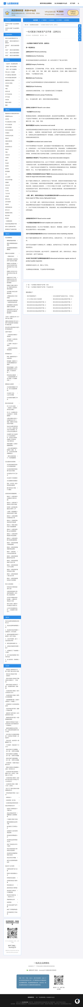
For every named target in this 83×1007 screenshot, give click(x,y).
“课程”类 (7, 234)
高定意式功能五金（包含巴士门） (11, 895)
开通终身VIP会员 (73, 12)
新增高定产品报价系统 (11, 229)
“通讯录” (7, 617)
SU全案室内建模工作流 (12, 398)
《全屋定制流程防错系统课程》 (12, 348)
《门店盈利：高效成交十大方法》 (12, 745)
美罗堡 (7, 204)
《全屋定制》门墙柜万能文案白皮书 (12, 763)
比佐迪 (7, 188)
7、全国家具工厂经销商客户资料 (11, 651)
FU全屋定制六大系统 (10, 121)
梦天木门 (7, 210)
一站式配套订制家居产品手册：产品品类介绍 (41, 287)
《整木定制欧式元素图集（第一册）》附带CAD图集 (12, 754)
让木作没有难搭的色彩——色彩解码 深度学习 (12, 610)
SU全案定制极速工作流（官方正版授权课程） (12, 388)
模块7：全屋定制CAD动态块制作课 (11, 552)
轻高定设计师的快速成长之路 (12, 587)
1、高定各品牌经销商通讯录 (11, 626)
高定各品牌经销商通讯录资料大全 (12, 621)
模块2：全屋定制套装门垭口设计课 (12, 574)
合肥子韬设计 (8, 331)
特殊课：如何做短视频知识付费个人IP (12, 507)
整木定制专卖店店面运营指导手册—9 (62, 299)
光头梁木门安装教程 (12, 478)
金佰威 (7, 196)
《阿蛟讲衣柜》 (11, 256)
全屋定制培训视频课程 (11, 493)
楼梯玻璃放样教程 (11, 240)
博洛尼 (7, 138)
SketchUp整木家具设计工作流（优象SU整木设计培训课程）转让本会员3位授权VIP (12, 429)
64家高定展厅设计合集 (12, 869)
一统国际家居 (8, 221)
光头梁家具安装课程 (10, 461)
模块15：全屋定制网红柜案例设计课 (12, 516)
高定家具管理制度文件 (12, 836)
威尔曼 (7, 168)
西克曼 (7, 218)
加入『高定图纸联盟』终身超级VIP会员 (45, 997)
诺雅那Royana (9, 116)
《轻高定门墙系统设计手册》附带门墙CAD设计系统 (12, 670)
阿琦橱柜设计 (8, 353)
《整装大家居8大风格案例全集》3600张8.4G (11, 768)
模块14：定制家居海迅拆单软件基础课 (12, 521)
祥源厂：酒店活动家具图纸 (12, 55)
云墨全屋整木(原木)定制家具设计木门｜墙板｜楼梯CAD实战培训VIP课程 (12, 421)
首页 (27, 24)
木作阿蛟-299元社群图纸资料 (12, 292)
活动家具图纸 (8, 34)
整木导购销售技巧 (31, 296)
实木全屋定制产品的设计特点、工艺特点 (63, 296)
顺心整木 (7, 215)
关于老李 (72, 3)
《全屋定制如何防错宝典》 (12, 803)
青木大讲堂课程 (9, 584)
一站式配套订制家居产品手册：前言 (39, 284)
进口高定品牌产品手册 (12, 905)
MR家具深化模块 (11, 877)
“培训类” (7, 665)
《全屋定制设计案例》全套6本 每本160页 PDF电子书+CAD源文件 (12, 779)
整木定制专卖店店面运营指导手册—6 (36, 305)
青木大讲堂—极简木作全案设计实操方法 (12, 604)
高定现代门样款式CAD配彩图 (11, 891)
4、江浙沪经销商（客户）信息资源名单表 (11, 639)
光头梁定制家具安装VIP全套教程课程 (12, 465)
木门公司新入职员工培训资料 (34, 299)
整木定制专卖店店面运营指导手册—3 (62, 308)
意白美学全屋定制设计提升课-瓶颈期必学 (12, 328)
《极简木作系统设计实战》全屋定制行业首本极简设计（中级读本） (12, 723)
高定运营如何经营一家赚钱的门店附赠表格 (12, 814)
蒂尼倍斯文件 (10, 885)
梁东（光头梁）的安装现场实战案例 (12, 484)
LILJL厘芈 (7, 177)
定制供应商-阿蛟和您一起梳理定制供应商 (12, 301)
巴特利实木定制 (9, 135)
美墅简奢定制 (8, 207)
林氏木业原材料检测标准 (12, 861)
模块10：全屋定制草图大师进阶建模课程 (12, 539)
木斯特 (7, 157)
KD (6, 174)
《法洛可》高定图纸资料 (11, 63)
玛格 (6, 88)
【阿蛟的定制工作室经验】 (12, 296)
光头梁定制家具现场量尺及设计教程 (12, 469)
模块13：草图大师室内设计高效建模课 (12, 525)
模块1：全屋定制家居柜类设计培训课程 (12, 579)
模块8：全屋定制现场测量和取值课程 (12, 548)
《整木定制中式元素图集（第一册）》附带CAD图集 (12, 750)
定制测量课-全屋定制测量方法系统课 (12, 305)
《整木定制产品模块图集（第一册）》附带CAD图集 (12, 759)
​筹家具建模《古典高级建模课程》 (12, 444)
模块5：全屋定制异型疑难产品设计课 (12, 561)
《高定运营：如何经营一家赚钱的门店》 (12, 741)
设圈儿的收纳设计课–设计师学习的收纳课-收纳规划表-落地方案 (11, 323)
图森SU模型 (8, 102)
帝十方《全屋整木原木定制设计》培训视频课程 (12, 414)
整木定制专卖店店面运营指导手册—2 (36, 311)
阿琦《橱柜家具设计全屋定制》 (12, 357)
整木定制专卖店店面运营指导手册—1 (62, 311)
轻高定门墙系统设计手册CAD (12, 809)
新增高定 (7, 60)
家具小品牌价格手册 (10, 226)
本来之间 (7, 185)
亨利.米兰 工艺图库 (10, 72)
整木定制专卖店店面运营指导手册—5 (62, 305)
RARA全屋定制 (9, 130)
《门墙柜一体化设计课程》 (12, 344)
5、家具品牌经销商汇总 (11, 643)
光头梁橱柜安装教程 (12, 480)
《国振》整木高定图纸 (11, 66)
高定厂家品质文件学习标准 (12, 845)
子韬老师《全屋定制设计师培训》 (12, 340)
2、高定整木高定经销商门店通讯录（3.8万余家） (11, 630)
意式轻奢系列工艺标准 (12, 913)
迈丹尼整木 (8, 201)
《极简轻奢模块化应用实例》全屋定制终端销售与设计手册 (12, 730)
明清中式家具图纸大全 (12, 874)
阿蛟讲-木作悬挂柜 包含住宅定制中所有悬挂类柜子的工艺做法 (12, 266)
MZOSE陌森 (8, 127)
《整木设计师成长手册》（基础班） (11, 674)
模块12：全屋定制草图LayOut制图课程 (12, 530)
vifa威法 (7, 132)
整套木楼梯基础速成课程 (12, 244)
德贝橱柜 (7, 171)
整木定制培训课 (9, 403)
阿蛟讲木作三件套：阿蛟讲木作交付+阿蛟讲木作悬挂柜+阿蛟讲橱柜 (12, 280)
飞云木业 (7, 193)
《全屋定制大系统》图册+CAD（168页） (11, 784)
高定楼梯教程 (8, 237)
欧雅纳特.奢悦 (8, 212)
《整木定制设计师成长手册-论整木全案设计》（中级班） (12, 680)
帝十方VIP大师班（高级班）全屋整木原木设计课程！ (12, 407)
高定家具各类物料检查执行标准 (12, 854)
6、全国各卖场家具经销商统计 (11, 646)
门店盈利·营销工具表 (12, 819)
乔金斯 (7, 163)
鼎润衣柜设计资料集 (12, 887)
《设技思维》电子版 (10, 800)
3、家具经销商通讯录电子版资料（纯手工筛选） (11, 635)
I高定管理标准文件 (10, 805)
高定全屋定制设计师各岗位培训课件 (12, 849)
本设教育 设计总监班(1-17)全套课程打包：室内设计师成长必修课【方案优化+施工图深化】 (12, 438)
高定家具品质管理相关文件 (12, 840)
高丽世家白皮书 (11, 899)
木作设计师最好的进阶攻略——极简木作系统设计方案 (12, 599)
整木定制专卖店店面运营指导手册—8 (36, 302)
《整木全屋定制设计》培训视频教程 (11, 456)
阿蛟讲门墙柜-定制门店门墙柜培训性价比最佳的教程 (12, 287)
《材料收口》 (8, 797)
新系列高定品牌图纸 (46, 3)
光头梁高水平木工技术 (12, 474)
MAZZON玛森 (8, 179)
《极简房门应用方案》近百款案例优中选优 (12, 713)
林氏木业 (7, 199)
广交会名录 (8, 20)
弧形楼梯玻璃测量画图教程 (12, 248)
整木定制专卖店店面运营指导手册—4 (36, 308)
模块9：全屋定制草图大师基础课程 (12, 543)
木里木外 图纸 (8, 83)
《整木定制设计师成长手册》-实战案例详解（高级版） (11, 686)
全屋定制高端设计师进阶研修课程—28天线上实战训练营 (12, 593)
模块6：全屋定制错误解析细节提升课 (12, 556)
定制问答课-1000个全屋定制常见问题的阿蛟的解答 (12, 311)
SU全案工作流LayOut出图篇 (10, 394)
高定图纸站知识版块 (34, 24)
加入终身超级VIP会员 (61, 3)
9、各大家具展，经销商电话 (11, 660)
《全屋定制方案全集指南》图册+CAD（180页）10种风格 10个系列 (12, 773)
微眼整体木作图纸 (9, 80)
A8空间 (7, 99)
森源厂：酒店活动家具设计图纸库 (12, 41)
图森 (6, 105)
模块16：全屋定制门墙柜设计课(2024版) (12, 503)
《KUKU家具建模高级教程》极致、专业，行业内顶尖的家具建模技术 (12, 451)
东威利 (7, 143)
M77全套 (7, 97)
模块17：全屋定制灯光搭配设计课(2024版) (12, 498)
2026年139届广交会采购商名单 (12, 24)
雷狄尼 (7, 149)
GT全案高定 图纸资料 (10, 74)
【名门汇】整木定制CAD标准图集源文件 (12, 789)
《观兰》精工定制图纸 (11, 69)
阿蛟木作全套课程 (9, 253)
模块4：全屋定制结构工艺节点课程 (12, 565)
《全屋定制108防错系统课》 (12, 335)
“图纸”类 (7, 109)
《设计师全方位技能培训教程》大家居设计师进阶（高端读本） (12, 736)
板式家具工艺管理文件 (12, 827)
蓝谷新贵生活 (8, 146)
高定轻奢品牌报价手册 (11, 223)
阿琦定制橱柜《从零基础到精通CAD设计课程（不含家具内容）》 (12, 370)
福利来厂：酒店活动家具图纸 (12, 46)
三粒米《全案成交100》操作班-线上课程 (11, 317)
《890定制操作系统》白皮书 (11, 793)
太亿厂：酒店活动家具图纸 (12, 52)
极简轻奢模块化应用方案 (12, 822)
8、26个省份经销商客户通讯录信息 (11, 655)
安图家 (7, 182)
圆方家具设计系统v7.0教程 (11, 488)
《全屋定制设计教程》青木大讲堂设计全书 (12, 691)
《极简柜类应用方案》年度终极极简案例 (12, 718)
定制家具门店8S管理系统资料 (12, 831)
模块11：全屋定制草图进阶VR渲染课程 (12, 534)
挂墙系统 (9, 902)
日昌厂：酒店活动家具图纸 (12, 50)
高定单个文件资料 (9, 866)
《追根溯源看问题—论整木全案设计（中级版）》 (12, 700)
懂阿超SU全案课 (9, 384)
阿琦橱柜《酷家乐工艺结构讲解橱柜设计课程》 (12, 362)
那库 (6, 160)
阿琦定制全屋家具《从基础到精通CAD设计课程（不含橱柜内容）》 (12, 377)
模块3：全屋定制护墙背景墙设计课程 (12, 570)
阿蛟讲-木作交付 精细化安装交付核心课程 (12, 273)
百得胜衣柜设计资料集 (12, 881)
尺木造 (7, 190)
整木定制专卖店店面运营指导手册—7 (62, 302)
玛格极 (7, 86)
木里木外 (7, 155)
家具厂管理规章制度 (12, 909)
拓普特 (7, 166)
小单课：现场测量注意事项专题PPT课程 (12, 512)
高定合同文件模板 (11, 857)
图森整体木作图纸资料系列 (12, 113)
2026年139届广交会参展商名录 (12, 29)
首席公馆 (7, 91)
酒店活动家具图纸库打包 (11, 38)
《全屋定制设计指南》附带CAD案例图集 (12, 696)
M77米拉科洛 (8, 94)
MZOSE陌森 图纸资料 (10, 77)
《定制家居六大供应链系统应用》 (12, 705)
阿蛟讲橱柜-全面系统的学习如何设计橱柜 (12, 259)
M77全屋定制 (8, 124)
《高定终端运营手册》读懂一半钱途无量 (12, 709)
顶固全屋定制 (8, 141)
